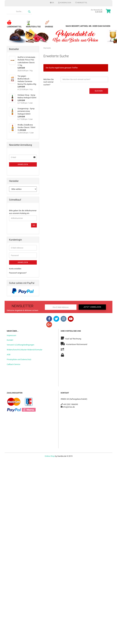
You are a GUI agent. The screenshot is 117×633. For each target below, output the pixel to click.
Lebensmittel (14, 25)
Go (34, 225)
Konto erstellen (15, 269)
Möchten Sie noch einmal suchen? (48, 82)
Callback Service (13, 364)
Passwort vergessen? (18, 273)
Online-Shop (50, 456)
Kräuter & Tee (33, 25)
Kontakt (10, 340)
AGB (8, 354)
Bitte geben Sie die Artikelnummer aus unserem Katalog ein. (23, 211)
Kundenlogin (64, 3)
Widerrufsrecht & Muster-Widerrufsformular (24, 350)
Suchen (99, 91)
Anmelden (23, 164)
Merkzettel (81, 3)
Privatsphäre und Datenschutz (19, 359)
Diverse (49, 25)
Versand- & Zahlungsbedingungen (20, 345)
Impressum (11, 335)
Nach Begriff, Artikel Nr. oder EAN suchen (88, 26)
